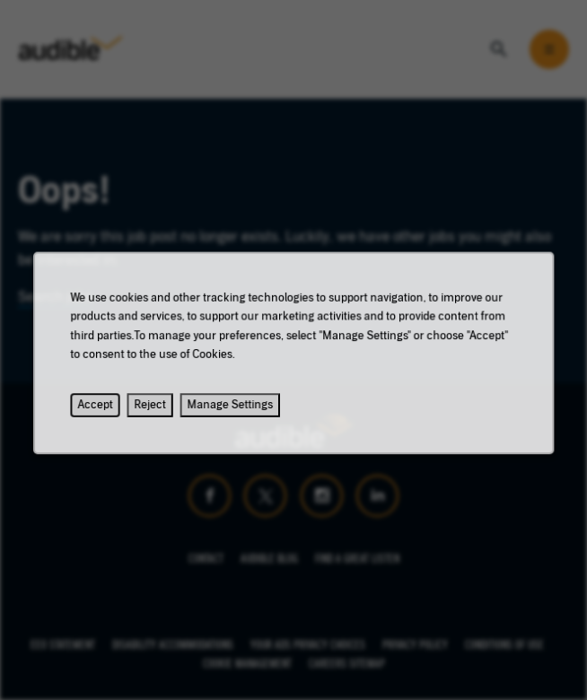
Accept (103, 411)
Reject (155, 411)
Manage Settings (232, 411)
